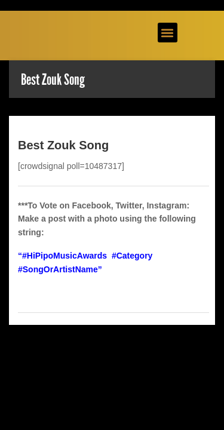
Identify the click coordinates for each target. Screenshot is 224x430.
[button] (167, 32)
